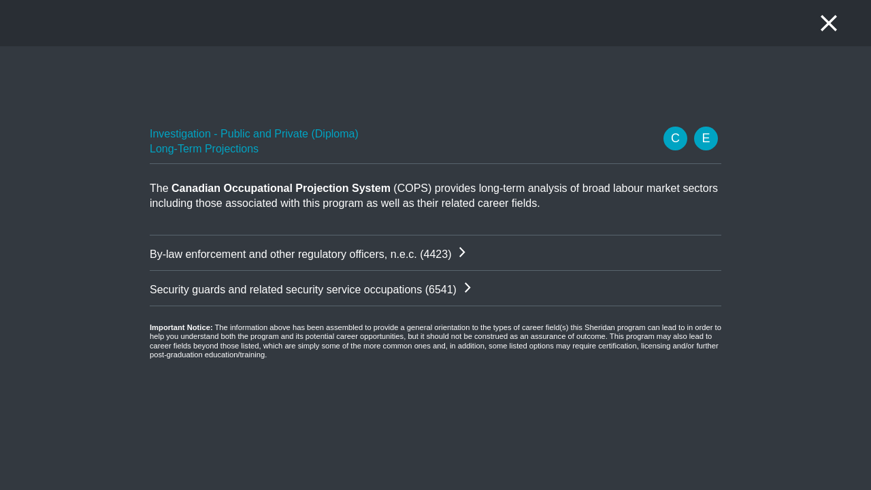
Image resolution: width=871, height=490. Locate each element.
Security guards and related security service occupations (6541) (303, 289)
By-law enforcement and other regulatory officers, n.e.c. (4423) (300, 254)
